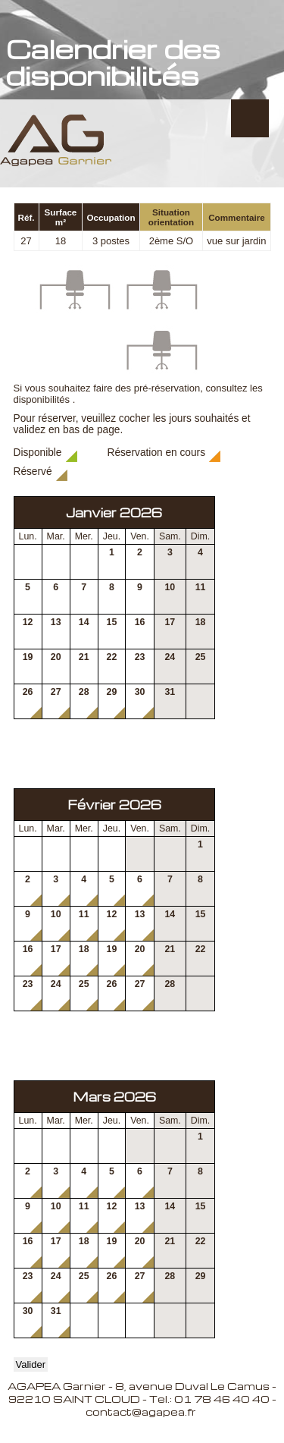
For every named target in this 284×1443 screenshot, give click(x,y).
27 (56, 692)
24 (169, 657)
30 (140, 692)
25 (200, 657)
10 (169, 587)
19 (28, 657)
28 (84, 692)
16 (140, 622)
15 (112, 622)
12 (28, 622)
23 (140, 657)
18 (200, 622)
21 (84, 657)
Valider (31, 1364)
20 (56, 657)
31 (169, 692)
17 (169, 622)
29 (112, 692)
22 (112, 657)
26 (28, 692)
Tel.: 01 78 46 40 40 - (212, 1398)
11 (200, 587)
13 (56, 622)
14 (84, 622)
